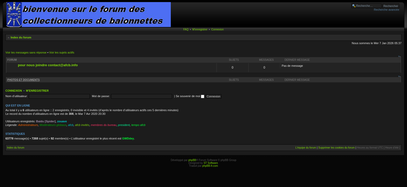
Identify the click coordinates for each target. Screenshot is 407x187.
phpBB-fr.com (210, 165)
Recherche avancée (386, 9)
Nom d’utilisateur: (16, 96)
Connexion (217, 29)
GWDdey (128, 138)
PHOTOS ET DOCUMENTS (23, 79)
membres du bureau (103, 124)
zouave (62, 121)
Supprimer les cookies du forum (336, 147)
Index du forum (21, 37)
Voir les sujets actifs (61, 52)
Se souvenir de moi (190, 96)
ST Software (211, 163)
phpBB (192, 160)
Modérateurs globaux (52, 124)
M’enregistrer (199, 29)
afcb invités (82, 124)
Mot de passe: (101, 96)
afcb (70, 124)
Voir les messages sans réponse (25, 52)
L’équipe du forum (305, 147)
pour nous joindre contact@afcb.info (48, 65)
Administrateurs (28, 124)
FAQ (185, 29)
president (124, 124)
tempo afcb (138, 124)
